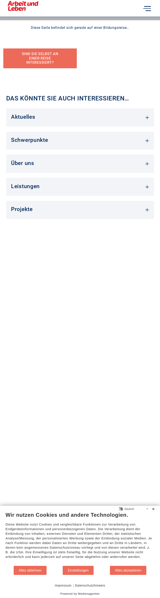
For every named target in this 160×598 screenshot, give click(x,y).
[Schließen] (153, 509)
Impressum (63, 585)
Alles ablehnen (30, 570)
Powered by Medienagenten (80, 593)
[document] (80, 538)
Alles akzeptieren (128, 570)
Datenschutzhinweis (90, 585)
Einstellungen (78, 570)
